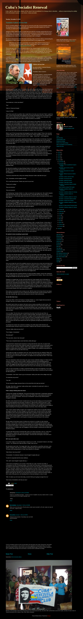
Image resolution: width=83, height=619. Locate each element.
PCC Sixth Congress (60, 256)
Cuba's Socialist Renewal (26, 7)
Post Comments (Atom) (16, 556)
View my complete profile (69, 128)
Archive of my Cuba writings (62, 142)
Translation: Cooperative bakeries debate (67, 198)
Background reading (60, 141)
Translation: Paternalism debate (65, 182)
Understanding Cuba (60, 139)
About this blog (59, 137)
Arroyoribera (13, 514)
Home (29, 554)
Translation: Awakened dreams (65, 180)
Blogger (49, 615)
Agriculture (58, 234)
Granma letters (59, 249)
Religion (58, 258)
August (60, 213)
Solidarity (58, 260)
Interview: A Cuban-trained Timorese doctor (68, 205)
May (60, 218)
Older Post (50, 554)
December (61, 161)
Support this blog (60, 146)
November (61, 163)
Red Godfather (13, 505)
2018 (59, 152)
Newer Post (9, 554)
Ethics (57, 246)
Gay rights (58, 248)
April (60, 220)
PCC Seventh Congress (61, 254)
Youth (15, 483)
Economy (58, 244)
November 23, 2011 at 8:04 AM (22, 492)
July (60, 215)
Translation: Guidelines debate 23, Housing (68, 191)
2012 (59, 157)
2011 (59, 159)
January (61, 226)
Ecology (58, 243)
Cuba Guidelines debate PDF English (67, 187)
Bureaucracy (59, 236)
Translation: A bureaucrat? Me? (65, 178)
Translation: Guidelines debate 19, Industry (68, 207)
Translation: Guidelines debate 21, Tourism (68, 196)
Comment (58, 237)
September (61, 211)
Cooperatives (59, 239)
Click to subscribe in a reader (63, 274)
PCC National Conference (61, 253)
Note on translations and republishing (64, 144)
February (61, 224)
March (60, 222)
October (61, 209)
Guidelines (58, 251)
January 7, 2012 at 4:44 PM (22, 514)
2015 (59, 155)
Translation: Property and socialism (66, 200)
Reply (11, 500)
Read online (72, 40)
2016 (59, 154)
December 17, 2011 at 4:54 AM (23, 505)
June (60, 216)
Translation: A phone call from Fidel (16, 22)
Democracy (58, 241)
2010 (59, 228)
